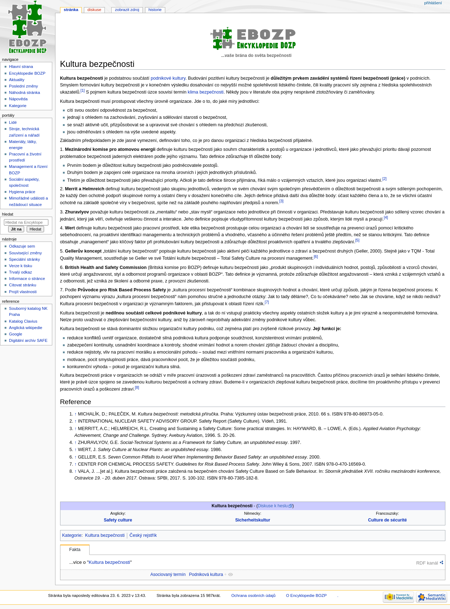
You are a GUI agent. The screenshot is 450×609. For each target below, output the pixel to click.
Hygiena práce (22, 192)
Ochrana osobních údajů (253, 595)
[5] (357, 240)
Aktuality (16, 80)
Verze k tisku (20, 266)
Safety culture (118, 520)
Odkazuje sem (22, 246)
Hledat (7, 214)
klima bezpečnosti (206, 92)
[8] (137, 387)
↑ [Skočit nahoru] (75, 414)
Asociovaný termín (168, 574)
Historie (155, 9)
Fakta (75, 549)
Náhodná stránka (24, 92)
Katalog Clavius (23, 321)
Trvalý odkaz (20, 272)
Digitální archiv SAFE (28, 340)
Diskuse (94, 9)
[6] (316, 256)
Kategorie (71, 535)
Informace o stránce (27, 278)
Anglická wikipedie (25, 327)
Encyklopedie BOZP (27, 73)
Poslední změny (23, 86)
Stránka (71, 9)
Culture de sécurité (387, 520)
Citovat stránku (22, 285)
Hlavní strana (21, 66)
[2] (384, 178)
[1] (82, 90)
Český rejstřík (143, 535)
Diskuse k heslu (273, 505)
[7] (267, 302)
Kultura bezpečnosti (104, 535)
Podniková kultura (206, 574)
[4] (386, 217)
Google (15, 334)
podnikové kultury (168, 78)
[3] (281, 201)
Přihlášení (433, 3)
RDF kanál (427, 563)
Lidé (13, 122)
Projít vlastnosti (23, 292)
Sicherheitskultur (252, 520)
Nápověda (18, 99)
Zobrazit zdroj (127, 9)
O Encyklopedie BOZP (306, 595)
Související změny (25, 253)
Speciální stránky (24, 259)
